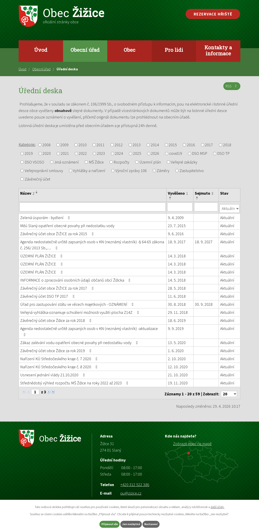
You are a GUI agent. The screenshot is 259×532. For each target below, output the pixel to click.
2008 (46, 144)
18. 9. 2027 (204, 240)
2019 (29, 153)
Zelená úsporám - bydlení (46, 215)
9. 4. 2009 (176, 215)
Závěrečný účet (37, 179)
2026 (155, 153)
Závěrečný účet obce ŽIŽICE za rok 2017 (57, 286)
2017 (209, 144)
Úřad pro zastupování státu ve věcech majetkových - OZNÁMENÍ (77, 302)
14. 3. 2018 (177, 254)
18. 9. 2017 (177, 240)
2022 (83, 153)
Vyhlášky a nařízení (89, 170)
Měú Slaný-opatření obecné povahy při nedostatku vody (67, 223)
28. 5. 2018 (177, 286)
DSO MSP (199, 153)
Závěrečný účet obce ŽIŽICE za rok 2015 (57, 232)
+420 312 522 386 (134, 481)
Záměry (163, 170)
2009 (64, 144)
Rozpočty (121, 162)
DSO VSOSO (34, 162)
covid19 (175, 153)
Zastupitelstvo (192, 170)
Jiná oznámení (66, 162)
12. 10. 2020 (178, 365)
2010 (83, 144)
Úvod (40, 49)
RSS (231, 88)
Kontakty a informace (218, 50)
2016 (191, 144)
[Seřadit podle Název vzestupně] (36, 191)
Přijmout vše (102, 524)
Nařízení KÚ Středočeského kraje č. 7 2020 (59, 357)
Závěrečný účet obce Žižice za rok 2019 (56, 348)
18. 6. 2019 (177, 318)
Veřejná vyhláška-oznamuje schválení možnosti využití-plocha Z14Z (80, 310)
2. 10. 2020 (177, 357)
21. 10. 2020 (178, 373)
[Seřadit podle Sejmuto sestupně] (197, 199)
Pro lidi (174, 49)
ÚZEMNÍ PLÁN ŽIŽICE (42, 254)
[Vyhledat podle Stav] (229, 206)
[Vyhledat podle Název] (93, 206)
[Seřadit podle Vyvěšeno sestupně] (170, 199)
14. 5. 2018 (177, 278)
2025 (137, 153)
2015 (173, 144)
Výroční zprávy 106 (131, 170)
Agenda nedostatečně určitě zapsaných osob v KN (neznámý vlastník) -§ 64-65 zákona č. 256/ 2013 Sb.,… (92, 243)
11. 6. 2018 (177, 294)
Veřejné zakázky (184, 162)
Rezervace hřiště (213, 14)
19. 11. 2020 (178, 381)
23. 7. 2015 (177, 223)
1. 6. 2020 (176, 348)
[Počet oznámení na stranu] (229, 390)
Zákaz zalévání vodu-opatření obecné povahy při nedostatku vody (80, 340)
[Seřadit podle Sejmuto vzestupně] (197, 197)
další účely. (217, 506)
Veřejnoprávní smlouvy (44, 170)
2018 (227, 144)
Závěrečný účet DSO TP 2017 (48, 294)
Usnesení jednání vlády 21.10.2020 (53, 373)
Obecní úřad (85, 49)
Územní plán (150, 162)
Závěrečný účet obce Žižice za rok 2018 (56, 318)
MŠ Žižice (96, 162)
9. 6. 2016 (176, 232)
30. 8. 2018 (177, 302)
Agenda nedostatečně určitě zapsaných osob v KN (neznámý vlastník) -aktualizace (89, 329)
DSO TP (223, 153)
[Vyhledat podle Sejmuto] (206, 206)
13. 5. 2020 (177, 340)
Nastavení (158, 524)
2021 (65, 153)
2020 (47, 153)
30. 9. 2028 (204, 302)
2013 (137, 144)
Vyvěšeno (178, 193)
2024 (119, 153)
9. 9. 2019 (176, 326)
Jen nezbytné (131, 524)
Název (27, 193)
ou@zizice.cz (130, 489)
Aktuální (227, 215)
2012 (119, 144)
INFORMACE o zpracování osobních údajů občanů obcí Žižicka (76, 278)
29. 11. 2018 (178, 310)
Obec (129, 49)
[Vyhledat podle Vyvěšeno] (180, 206)
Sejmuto (204, 193)
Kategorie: (27, 144)
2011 (101, 144)
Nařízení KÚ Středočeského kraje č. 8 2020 (59, 365)
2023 (101, 153)
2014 (155, 144)
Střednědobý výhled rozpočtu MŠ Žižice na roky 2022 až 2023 (75, 381)
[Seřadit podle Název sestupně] (36, 193)
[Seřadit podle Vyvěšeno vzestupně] (170, 197)
